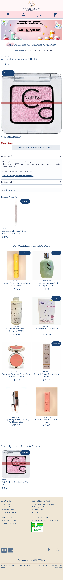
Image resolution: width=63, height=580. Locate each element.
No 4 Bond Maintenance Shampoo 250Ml (16, 330)
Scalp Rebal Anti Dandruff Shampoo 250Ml (47, 284)
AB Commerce (58, 566)
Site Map (36, 512)
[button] (60, 75)
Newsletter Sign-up (9, 512)
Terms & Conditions (9, 520)
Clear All (36, 446)
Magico (47, 565)
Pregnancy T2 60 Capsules (47, 329)
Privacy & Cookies (9, 523)
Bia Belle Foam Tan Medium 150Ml (46, 375)
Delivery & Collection (40, 507)
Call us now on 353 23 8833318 (31, 560)
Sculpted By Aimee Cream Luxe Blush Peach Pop (16, 375)
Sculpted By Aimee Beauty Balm (47, 420)
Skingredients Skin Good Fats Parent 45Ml (16, 284)
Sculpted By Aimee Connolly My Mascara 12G (16, 420)
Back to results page (10, 190)
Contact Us (6, 507)
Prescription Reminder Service (43, 504)
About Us (6, 504)
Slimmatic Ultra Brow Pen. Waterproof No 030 (14, 232)
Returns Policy (37, 509)
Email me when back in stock (35, 147)
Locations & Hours (9, 509)
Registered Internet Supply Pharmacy (45, 520)
